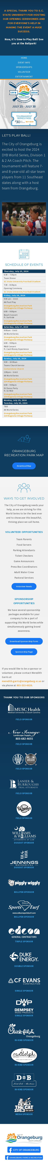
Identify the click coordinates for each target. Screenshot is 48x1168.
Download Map (24, 466)
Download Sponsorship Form (24, 641)
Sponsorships (24, 67)
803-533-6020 (24, 685)
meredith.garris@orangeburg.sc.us (21, 681)
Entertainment (24, 76)
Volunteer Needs (24, 586)
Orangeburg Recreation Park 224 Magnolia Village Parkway (18, 306)
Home (24, 57)
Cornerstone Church (14, 368)
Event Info (24, 62)
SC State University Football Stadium (22, 281)
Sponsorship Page (24, 651)
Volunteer (24, 71)
